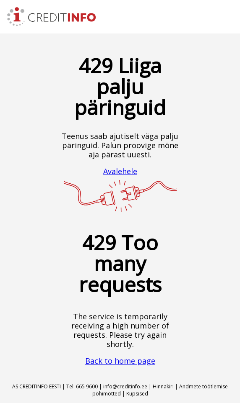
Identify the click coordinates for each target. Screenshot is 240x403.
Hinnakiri (163, 386)
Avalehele (120, 171)
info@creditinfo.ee (125, 386)
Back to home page (120, 361)
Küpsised (137, 393)
